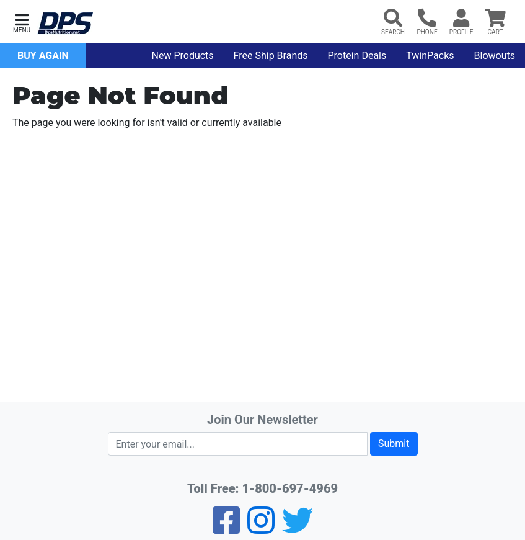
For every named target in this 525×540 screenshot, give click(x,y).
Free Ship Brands (271, 55)
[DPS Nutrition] (65, 23)
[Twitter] (297, 528)
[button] (21, 22)
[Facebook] (226, 528)
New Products (183, 55)
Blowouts (494, 55)
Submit (393, 443)
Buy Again (43, 55)
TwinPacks (430, 55)
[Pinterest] (261, 528)
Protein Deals (357, 55)
